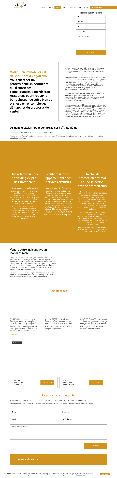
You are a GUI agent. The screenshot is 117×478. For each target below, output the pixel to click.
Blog (79, 7)
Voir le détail (47, 382)
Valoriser (50, 7)
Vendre (58, 7)
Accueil (43, 7)
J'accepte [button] (105, 474)
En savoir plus (80, 475)
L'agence (72, 7)
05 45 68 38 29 (97, 7)
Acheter (65, 7)
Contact (86, 7)
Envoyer (90, 52)
